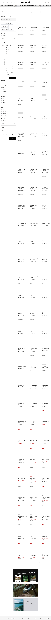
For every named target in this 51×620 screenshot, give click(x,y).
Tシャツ (12, 29)
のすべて (8, 45)
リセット (4, 77)
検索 (13, 77)
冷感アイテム (5, 29)
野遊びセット (5, 26)
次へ (41, 563)
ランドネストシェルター (7, 23)
